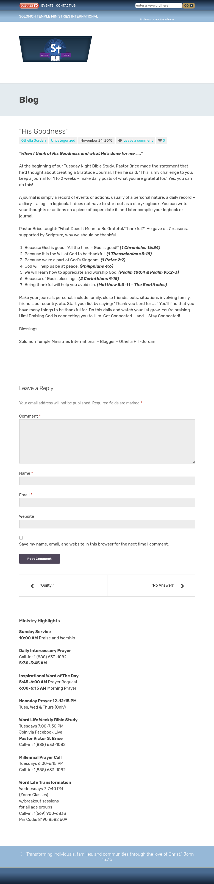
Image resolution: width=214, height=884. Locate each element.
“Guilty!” (47, 585)
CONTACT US (66, 5)
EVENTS (47, 5)
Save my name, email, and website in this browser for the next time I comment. (94, 544)
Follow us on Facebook (157, 19)
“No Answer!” (162, 585)
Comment (30, 416)
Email (25, 495)
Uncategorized (63, 140)
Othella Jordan (33, 140)
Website (26, 516)
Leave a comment (138, 140)
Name (26, 473)
